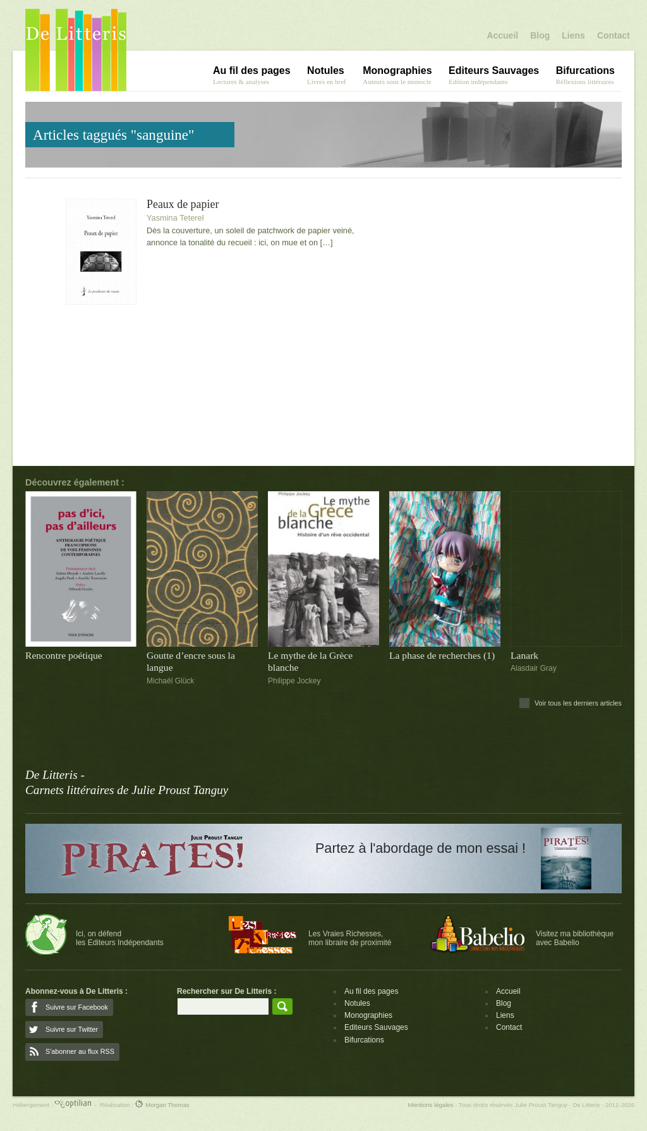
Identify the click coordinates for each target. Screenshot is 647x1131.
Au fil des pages (371, 991)
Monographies (368, 1015)
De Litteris (75, 50)
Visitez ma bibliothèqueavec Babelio (575, 938)
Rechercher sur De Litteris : (226, 991)
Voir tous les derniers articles (578, 703)
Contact (613, 35)
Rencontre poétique (63, 655)
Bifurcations (364, 1040)
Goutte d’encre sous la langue (191, 661)
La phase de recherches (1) (442, 655)
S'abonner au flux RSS (79, 1051)
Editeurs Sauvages (376, 1027)
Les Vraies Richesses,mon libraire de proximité (349, 938)
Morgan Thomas (162, 1104)
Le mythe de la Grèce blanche (310, 661)
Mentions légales (430, 1104)
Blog (540, 35)
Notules (357, 1003)
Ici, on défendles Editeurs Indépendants (120, 938)
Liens (573, 35)
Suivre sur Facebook (76, 1007)
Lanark (524, 655)
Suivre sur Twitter (71, 1029)
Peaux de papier (183, 205)
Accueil (502, 35)
